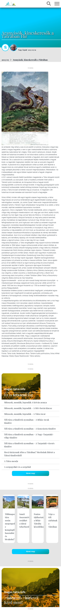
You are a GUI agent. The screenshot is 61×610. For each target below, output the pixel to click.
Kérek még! (30, 473)
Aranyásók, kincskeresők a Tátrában (30, 59)
